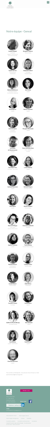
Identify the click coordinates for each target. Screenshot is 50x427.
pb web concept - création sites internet (13, 424)
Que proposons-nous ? (11, 415)
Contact (22, 418)
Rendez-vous (26, 390)
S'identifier (29, 418)
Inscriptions (34, 421)
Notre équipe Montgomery (12, 418)
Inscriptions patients (10, 421)
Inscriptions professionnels (24, 421)
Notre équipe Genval (24, 415)
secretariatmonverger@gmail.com (14, 410)
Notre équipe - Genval (19, 31)
